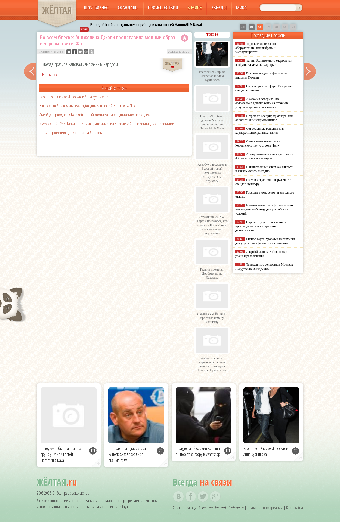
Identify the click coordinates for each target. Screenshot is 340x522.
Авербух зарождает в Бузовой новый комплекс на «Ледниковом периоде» (94, 115)
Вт (251, 26)
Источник (49, 74)
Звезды (219, 8)
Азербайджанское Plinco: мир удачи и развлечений (261, 254)
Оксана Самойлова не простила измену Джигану (212, 318)
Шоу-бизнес (96, 8)
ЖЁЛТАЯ (57, 10)
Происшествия (163, 8)
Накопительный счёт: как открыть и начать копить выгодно (264, 169)
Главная (44, 51)
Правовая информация (265, 508)
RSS (178, 514)
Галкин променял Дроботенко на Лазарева (71, 133)
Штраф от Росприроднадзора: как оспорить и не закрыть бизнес (264, 118)
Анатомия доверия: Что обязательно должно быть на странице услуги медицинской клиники (261, 103)
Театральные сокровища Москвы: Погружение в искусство (264, 267)
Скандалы (128, 8)
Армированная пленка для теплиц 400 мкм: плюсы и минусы (264, 156)
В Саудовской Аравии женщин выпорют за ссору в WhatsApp (198, 451)
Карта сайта (294, 508)
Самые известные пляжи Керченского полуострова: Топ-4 (257, 143)
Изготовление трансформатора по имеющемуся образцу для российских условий (264, 209)
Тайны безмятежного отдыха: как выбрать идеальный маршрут (263, 63)
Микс (241, 8)
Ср (260, 26)
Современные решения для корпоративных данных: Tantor (259, 131)
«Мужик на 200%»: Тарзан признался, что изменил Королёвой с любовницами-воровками (106, 124)
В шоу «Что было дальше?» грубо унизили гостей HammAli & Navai (146, 24)
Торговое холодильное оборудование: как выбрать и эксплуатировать (256, 48)
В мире (194, 8)
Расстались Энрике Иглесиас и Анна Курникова (73, 97)
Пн (243, 26)
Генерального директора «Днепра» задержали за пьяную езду (127, 454)
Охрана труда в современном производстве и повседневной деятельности (260, 226)
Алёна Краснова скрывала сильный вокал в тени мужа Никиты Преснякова (212, 364)
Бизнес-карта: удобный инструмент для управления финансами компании (265, 241)
